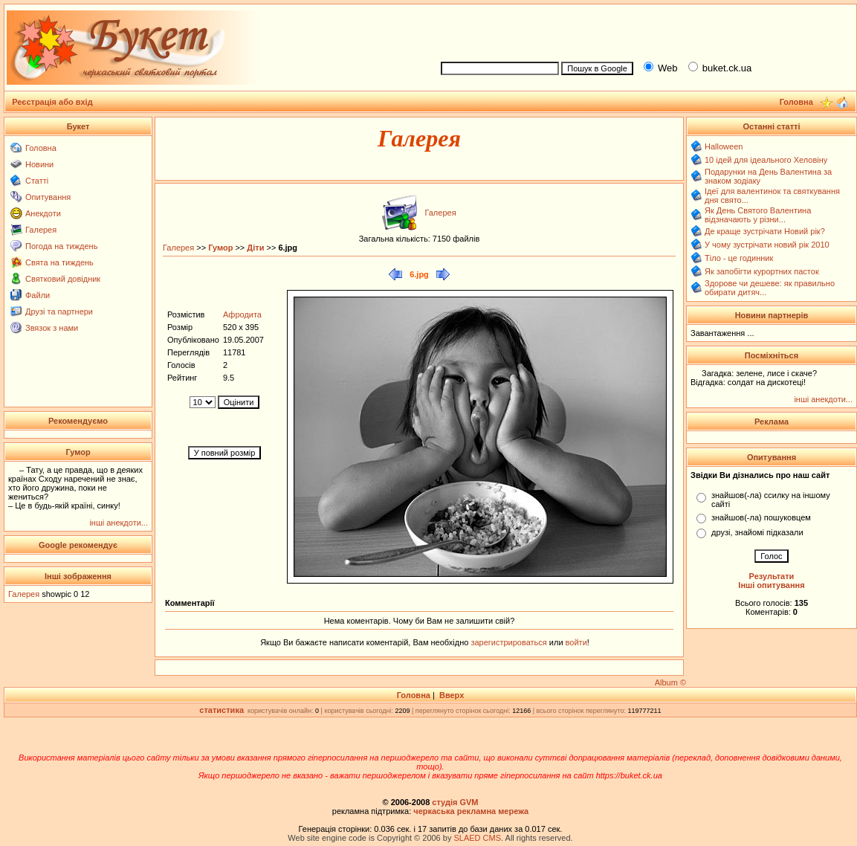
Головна (40, 147)
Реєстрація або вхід (52, 101)
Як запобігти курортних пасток (762, 271)
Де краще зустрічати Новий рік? (765, 231)
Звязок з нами (51, 327)
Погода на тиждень (61, 246)
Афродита (242, 314)
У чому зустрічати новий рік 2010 (767, 244)
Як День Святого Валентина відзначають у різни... (758, 215)
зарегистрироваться (509, 642)
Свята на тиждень (59, 262)
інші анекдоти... (118, 522)
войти (575, 642)
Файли (37, 295)
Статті (36, 180)
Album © (670, 682)
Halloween (724, 146)
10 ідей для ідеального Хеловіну (766, 159)
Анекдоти (43, 213)
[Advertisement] (642, 30)
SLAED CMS (477, 837)
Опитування (48, 197)
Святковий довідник (62, 278)
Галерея (40, 229)
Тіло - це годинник (739, 258)
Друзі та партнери (59, 311)
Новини (39, 164)
